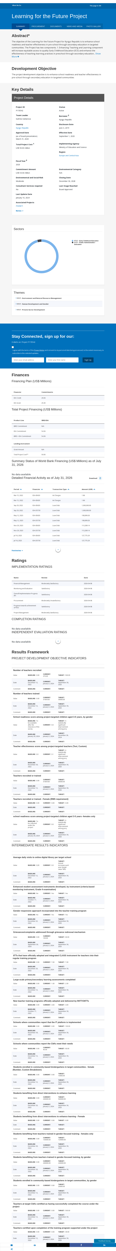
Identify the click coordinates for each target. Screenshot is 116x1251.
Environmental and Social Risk (29, 177)
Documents (56, 26)
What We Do (16, 5)
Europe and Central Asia (69, 155)
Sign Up (88, 360)
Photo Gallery (93, 26)
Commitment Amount (26, 169)
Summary (20, 26)
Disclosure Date (66, 124)
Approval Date (22, 132)
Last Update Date (24, 194)
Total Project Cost (25, 144)
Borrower (64, 115)
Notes (18, 211)
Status (62, 107)
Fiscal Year (21, 160)
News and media (74, 26)
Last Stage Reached (68, 186)
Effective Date (65, 132)
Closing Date (65, 177)
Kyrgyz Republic (22, 128)
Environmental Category (70, 169)
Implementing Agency (69, 144)
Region (62, 152)
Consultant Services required (29, 186)
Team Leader (22, 115)
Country (19, 124)
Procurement (38, 26)
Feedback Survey (105, 1241)
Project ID (20, 107)
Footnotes (16, 550)
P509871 (19, 206)
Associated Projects (25, 202)
